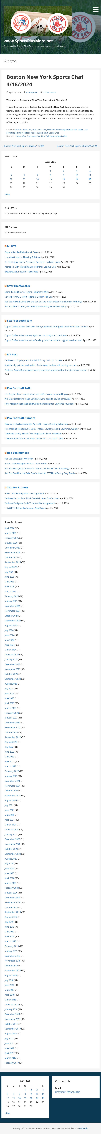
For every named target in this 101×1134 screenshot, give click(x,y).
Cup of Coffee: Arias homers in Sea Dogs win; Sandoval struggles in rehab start (43, 340)
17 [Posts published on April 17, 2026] (77, 179)
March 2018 (10, 999)
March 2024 (10, 649)
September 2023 (13, 678)
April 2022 (9, 761)
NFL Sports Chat (81, 129)
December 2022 (12, 722)
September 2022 (13, 737)
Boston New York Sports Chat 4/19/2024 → (78, 145)
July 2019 (9, 921)
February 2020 (12, 887)
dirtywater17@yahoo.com (67, 1091)
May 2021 (9, 814)
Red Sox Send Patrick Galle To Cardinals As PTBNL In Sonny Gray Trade (40, 473)
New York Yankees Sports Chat (60, 129)
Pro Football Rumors (21, 418)
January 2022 (11, 776)
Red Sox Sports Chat (39, 133)
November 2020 (12, 844)
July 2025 (9, 572)
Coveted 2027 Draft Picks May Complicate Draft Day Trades (34, 438)
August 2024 (11, 625)
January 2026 (11, 542)
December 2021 (12, 781)
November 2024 (12, 610)
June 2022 (9, 751)
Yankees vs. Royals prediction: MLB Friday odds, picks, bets (33, 360)
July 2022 (9, 746)
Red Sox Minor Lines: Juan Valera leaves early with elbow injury (35, 306)
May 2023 (9, 698)
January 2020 (11, 892)
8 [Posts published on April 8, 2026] (50, 175)
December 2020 (12, 839)
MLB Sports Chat (39, 129)
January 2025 (11, 601)
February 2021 (12, 829)
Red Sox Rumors (18, 452)
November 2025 (12, 552)
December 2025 (12, 547)
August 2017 (11, 1033)
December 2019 (12, 897)
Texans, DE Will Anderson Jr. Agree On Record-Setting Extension (36, 424)
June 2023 (9, 693)
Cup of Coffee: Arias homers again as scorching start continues (36, 335)
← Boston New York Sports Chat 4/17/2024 (22, 145)
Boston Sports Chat (23, 129)
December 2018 (12, 956)
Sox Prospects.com (19, 320)
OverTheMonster (18, 286)
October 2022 (11, 732)
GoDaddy (83, 1128)
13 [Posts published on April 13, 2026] (24, 179)
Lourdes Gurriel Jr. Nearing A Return (23, 257)
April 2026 (9, 528)
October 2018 (11, 965)
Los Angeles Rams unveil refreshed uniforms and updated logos (36, 394)
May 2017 (9, 1048)
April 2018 (9, 994)
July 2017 (9, 1038)
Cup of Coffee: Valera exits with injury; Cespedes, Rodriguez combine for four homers (47, 326)
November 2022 (12, 727)
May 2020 (9, 873)
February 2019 (12, 946)
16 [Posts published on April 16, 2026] (63, 179)
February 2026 (12, 537)
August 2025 (11, 567)
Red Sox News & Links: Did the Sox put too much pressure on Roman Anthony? (43, 301)
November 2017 (12, 1019)
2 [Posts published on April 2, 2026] (63, 171)
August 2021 (11, 800)
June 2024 (9, 635)
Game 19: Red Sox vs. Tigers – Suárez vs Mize (27, 291)
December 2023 (12, 664)
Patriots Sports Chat (14, 133)
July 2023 (9, 688)
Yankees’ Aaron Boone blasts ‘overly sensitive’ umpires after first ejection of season (46, 370)
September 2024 (13, 620)
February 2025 (12, 596)
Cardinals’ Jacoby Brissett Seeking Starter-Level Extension (33, 433)
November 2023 (12, 669)
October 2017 (11, 1024)
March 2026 (10, 533)
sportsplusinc (32, 92)
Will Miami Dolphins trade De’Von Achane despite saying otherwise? (38, 398)
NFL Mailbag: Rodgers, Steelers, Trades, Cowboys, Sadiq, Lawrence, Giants (41, 428)
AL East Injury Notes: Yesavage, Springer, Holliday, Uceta (32, 262)
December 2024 (12, 606)
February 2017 (12, 1062)
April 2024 (9, 644)
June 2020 (9, 868)
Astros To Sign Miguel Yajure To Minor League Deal (30, 266)
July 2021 (9, 805)
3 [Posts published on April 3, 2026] (76, 171)
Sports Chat (54, 133)
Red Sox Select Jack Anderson (19, 458)
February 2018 (12, 1004)
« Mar (7, 194)
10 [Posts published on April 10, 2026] (77, 175)
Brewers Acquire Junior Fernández (21, 271)
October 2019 (11, 907)
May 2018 (9, 989)
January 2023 (11, 717)
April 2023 (9, 703)
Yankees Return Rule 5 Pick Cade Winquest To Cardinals (32, 498)
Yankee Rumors (17, 487)
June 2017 (9, 1043)
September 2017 (13, 1028)
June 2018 (9, 985)
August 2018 (11, 975)
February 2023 (12, 712)
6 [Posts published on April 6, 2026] (24, 175)
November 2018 (12, 960)
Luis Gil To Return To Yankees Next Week (25, 508)
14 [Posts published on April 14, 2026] (37, 179)
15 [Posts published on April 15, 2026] (50, 179)
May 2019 (9, 931)
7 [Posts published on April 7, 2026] (37, 175)
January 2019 (11, 951)
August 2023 (11, 683)
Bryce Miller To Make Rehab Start (21, 252)
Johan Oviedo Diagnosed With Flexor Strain (26, 463)
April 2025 (9, 586)
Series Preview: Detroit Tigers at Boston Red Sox (28, 296)
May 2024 (9, 640)
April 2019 (9, 936)
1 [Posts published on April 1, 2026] (50, 171)
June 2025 (9, 576)
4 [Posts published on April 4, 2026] (89, 171)
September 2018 (13, 970)
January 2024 (11, 659)
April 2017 (9, 1053)
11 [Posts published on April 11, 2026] (90, 175)
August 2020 (11, 858)
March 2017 (10, 1057)
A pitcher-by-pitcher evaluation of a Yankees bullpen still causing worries (41, 365)
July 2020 (9, 863)
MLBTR (12, 246)
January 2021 (11, 834)
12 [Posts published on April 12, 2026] (11, 179)
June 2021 (9, 810)
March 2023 (10, 708)
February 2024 (12, 654)
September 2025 (13, 562)
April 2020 (9, 878)
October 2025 (11, 557)
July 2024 (9, 630)
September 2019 (13, 912)
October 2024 (11, 615)
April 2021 (9, 819)
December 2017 (12, 1014)
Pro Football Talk (19, 388)
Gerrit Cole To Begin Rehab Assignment (24, 493)
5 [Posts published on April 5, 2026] (11, 175)
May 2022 (9, 756)
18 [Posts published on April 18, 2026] (90, 179)
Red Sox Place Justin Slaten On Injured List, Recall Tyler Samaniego (37, 468)
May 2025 (9, 581)
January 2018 (11, 1009)
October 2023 (11, 674)
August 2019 (11, 917)
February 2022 (12, 771)
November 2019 (12, 902)
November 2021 (12, 785)
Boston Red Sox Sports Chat (28, 136)
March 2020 (10, 883)
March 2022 (10, 766)
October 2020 (11, 849)
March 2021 (10, 824)
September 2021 (13, 795)
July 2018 (9, 980)
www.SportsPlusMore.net (28, 41)
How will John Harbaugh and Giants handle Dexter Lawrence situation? (39, 403)
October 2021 (11, 790)
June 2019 (9, 926)
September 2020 (13, 853)
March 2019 (10, 941)
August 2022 (11, 742)
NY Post (12, 354)
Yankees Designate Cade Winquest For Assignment (30, 503)
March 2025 (10, 591)
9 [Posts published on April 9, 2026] (63, 175)
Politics (27, 133)
